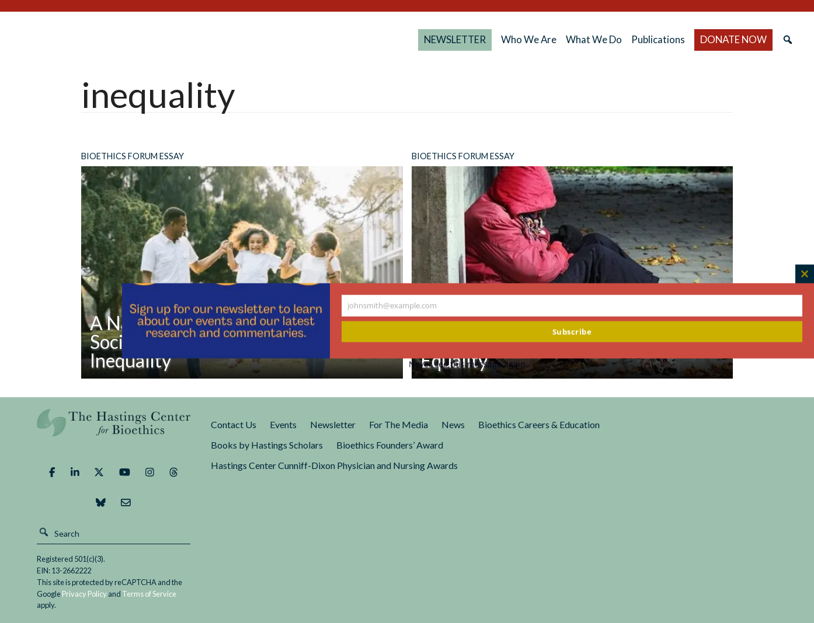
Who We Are (528, 39)
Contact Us (233, 424)
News (453, 424)
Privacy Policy (84, 593)
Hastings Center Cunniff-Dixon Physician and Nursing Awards (334, 465)
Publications (658, 39)
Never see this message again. (468, 364)
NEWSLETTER (455, 39)
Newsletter (333, 424)
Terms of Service (149, 593)
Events (283, 424)
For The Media (398, 424)
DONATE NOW (733, 39)
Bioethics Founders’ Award (389, 444)
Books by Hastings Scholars (267, 444)
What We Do (594, 39)
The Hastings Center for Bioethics (137, 39)
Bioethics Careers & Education (539, 424)
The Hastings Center (114, 431)
